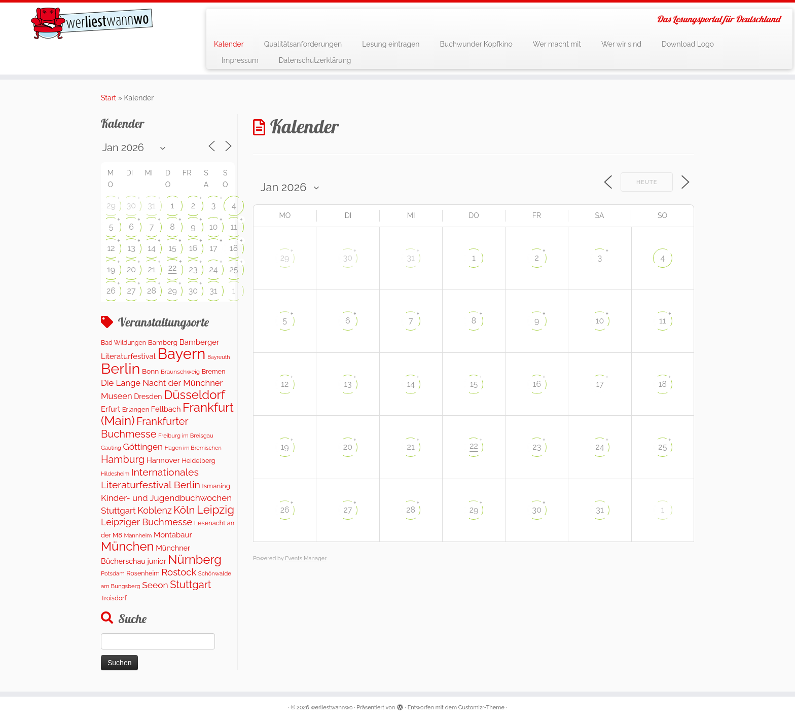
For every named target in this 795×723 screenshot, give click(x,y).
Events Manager (306, 558)
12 (111, 248)
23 (193, 269)
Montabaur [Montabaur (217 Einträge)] (173, 534)
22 (172, 268)
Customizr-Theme (481, 707)
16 (193, 248)
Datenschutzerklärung (315, 60)
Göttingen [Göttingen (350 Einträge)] (143, 447)
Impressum (240, 60)
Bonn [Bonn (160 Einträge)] (150, 371)
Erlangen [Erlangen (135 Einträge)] (135, 409)
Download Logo (688, 44)
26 (111, 291)
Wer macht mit (557, 44)
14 (152, 248)
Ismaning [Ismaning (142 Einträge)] (216, 486)
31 (151, 205)
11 (233, 227)
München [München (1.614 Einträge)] (127, 546)
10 (213, 227)
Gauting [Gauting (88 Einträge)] (111, 448)
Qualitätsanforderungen (303, 44)
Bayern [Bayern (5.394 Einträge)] (181, 354)
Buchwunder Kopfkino (476, 44)
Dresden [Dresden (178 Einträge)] (148, 396)
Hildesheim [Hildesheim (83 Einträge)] (115, 474)
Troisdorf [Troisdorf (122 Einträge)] (114, 598)
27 (131, 291)
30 (131, 205)
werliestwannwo (332, 707)
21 (151, 269)
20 (131, 269)
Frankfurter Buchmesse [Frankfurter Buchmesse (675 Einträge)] (144, 427)
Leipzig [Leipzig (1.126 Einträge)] (215, 509)
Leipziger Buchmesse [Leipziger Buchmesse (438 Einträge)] (146, 522)
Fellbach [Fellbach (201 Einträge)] (166, 409)
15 (172, 248)
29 (111, 205)
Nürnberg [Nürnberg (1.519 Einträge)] (195, 560)
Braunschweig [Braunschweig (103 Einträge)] (180, 371)
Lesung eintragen (390, 44)
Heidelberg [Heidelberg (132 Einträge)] (198, 460)
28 (151, 291)
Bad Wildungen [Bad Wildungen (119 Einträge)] (123, 342)
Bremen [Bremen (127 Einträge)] (214, 371)
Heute (647, 182)
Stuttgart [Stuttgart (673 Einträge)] (190, 585)
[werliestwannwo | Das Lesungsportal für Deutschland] (92, 23)
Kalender (229, 44)
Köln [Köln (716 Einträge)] (184, 510)
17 (213, 248)
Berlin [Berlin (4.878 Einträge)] (120, 368)
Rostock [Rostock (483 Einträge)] (178, 572)
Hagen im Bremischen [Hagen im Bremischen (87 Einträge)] (193, 448)
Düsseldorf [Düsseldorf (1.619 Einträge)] (194, 394)
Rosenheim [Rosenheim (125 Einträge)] (142, 573)
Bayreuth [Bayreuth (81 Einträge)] (218, 357)
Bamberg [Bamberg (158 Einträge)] (162, 342)
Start (108, 98)
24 (213, 269)
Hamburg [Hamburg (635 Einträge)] (122, 459)
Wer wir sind (621, 44)
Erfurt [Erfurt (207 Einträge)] (110, 409)
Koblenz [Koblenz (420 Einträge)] (154, 510)
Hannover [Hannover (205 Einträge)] (163, 460)
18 (234, 248)
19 (111, 269)
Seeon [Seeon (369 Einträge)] (155, 585)
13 (131, 248)
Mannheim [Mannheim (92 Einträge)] (138, 535)
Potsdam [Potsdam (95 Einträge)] (113, 573)
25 (233, 269)
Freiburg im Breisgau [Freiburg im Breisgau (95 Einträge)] (185, 435)
